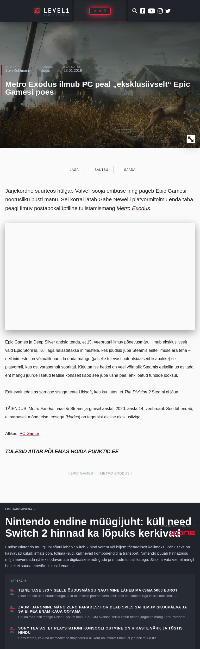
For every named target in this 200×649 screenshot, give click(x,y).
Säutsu (98, 169)
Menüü (100, 11)
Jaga (72, 169)
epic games (81, 473)
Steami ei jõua (151, 392)
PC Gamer (29, 433)
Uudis (45, 70)
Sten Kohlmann (17, 70)
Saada (127, 169)
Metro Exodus (115, 473)
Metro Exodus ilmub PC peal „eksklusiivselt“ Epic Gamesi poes (97, 88)
